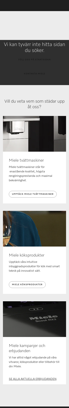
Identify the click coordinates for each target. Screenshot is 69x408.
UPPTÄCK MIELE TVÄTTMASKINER (33, 194)
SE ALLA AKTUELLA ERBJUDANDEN (32, 379)
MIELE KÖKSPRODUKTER (27, 285)
